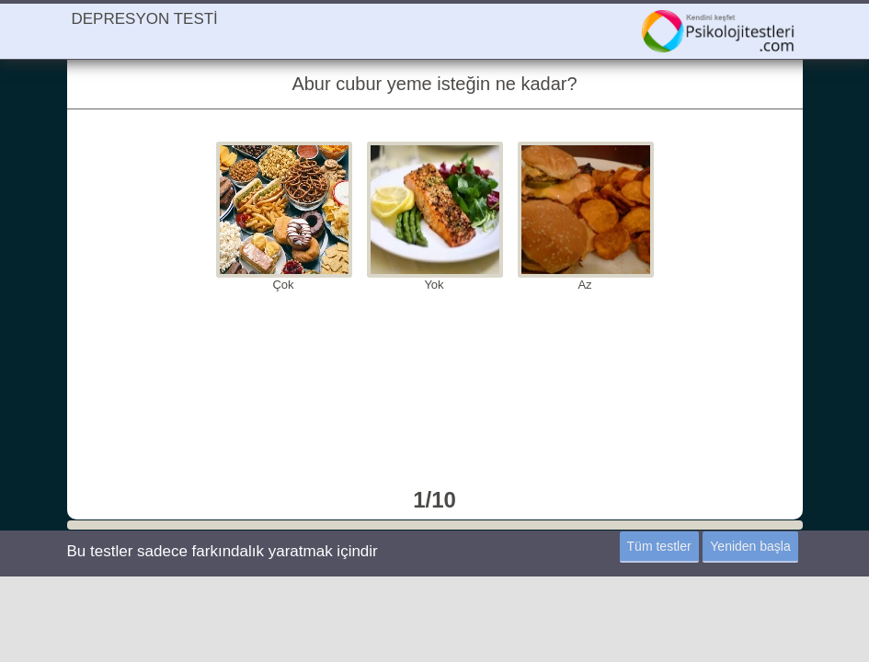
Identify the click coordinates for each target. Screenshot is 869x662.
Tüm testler (659, 546)
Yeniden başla (750, 546)
